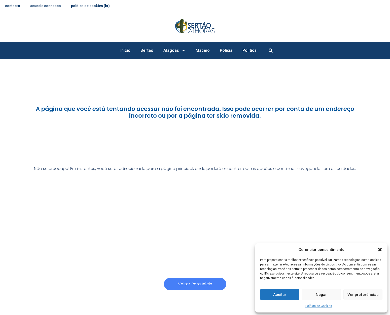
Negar (321, 294)
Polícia (226, 50)
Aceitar (279, 294)
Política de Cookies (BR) (90, 6)
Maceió (203, 50)
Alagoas (174, 50)
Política (249, 50)
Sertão (146, 50)
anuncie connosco (45, 6)
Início (125, 50)
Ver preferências (362, 294)
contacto (12, 6)
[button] (379, 249)
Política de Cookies (318, 306)
